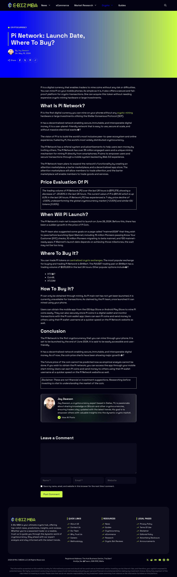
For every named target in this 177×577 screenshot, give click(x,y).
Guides (122, 5)
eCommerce (62, 5)
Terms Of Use (145, 527)
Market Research (86, 5)
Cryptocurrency (19, 27)
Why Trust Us (76, 534)
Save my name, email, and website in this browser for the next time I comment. (78, 486)
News (47, 5)
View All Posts (68, 417)
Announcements (147, 541)
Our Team (74, 531)
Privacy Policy (146, 524)
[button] (165, 5)
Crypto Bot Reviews (114, 541)
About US (74, 524)
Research (109, 538)
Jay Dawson (23, 50)
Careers (73, 538)
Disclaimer (144, 531)
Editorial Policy (146, 534)
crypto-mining (125, 112)
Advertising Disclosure (150, 538)
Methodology (76, 541)
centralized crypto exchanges (86, 260)
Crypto (109, 5)
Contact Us (75, 527)
